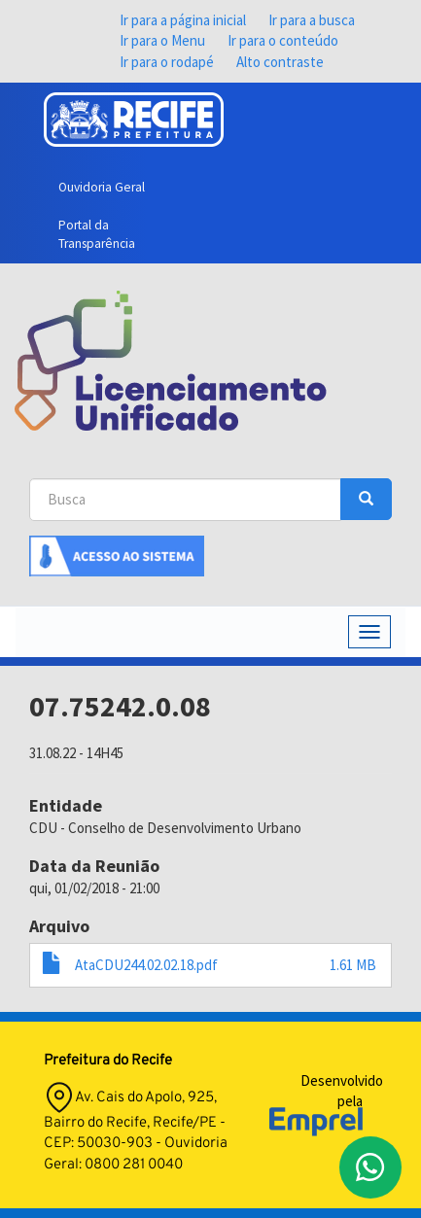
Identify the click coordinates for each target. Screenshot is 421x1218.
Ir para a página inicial (183, 20)
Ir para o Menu (162, 40)
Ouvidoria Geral (101, 187)
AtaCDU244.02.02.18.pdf (146, 965)
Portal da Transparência (96, 234)
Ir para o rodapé (167, 61)
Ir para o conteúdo (283, 40)
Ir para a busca (311, 20)
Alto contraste (280, 61)
